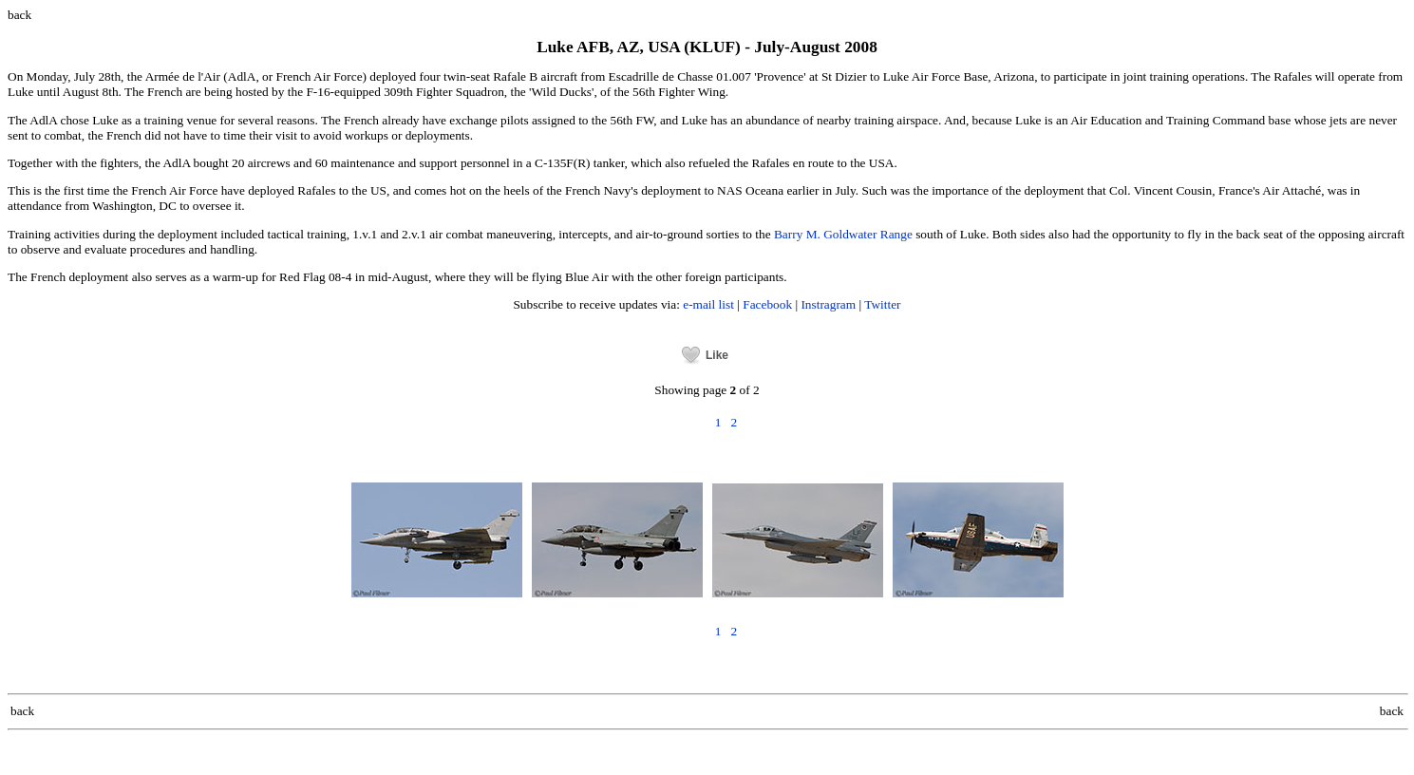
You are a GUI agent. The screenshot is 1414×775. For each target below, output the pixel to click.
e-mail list (708, 304)
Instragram (828, 304)
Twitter (882, 304)
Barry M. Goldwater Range (843, 234)
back (19, 15)
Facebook (767, 304)
